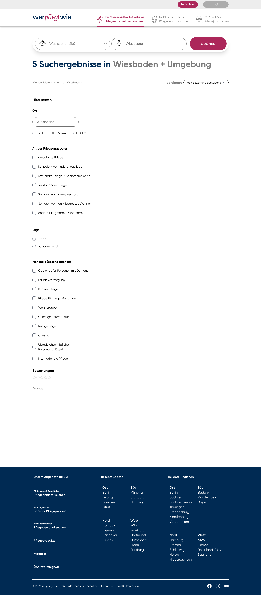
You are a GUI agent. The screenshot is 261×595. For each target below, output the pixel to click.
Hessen (203, 545)
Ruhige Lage (47, 326)
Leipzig (107, 497)
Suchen (208, 44)
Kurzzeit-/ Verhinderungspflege (60, 166)
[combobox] (135, 43)
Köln (133, 525)
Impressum (133, 586)
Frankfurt (137, 530)
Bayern (203, 502)
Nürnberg (137, 502)
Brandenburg (179, 512)
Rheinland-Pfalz (210, 550)
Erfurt (106, 507)
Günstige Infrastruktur (53, 317)
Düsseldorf (138, 540)
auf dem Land (48, 246)
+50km (61, 133)
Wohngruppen (48, 307)
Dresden (108, 502)
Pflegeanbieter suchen (49, 495)
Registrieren (188, 4)
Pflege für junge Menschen (57, 298)
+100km (81, 133)
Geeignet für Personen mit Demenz (63, 270)
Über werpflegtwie (47, 567)
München (137, 492)
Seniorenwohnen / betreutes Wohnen (65, 203)
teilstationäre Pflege (52, 185)
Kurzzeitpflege (48, 289)
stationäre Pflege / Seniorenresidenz (64, 176)
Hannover (109, 535)
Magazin (40, 554)
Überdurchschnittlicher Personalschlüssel (54, 347)
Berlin (106, 492)
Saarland (205, 555)
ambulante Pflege (50, 157)
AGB (121, 586)
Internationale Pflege (53, 358)
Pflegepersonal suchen (50, 527)
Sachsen (176, 497)
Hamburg (109, 525)
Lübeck (107, 540)
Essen (134, 545)
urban (42, 239)
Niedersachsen (181, 559)
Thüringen (177, 507)
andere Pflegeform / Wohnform (60, 213)
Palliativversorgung (51, 280)
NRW (201, 540)
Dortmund (138, 535)
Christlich (44, 335)
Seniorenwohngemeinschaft (58, 194)
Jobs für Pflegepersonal (50, 511)
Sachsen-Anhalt (182, 502)
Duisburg (137, 550)
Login (215, 4)
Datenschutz (108, 586)
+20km (41, 133)
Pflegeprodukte (44, 540)
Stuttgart (137, 497)
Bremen (108, 530)
